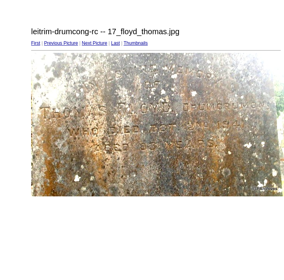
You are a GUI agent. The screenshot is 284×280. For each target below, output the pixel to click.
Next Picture (94, 43)
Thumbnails (136, 43)
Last (115, 43)
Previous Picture (61, 43)
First (35, 43)
